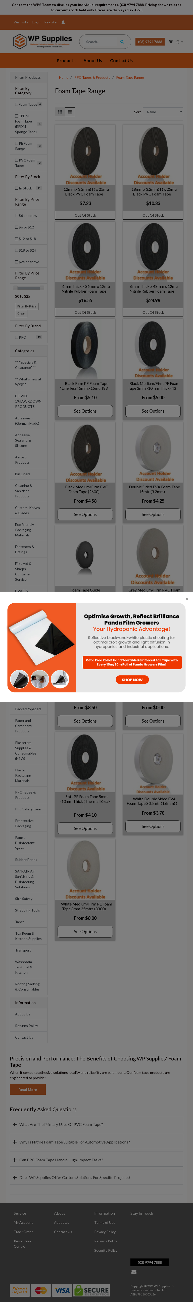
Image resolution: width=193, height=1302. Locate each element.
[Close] (187, 598)
